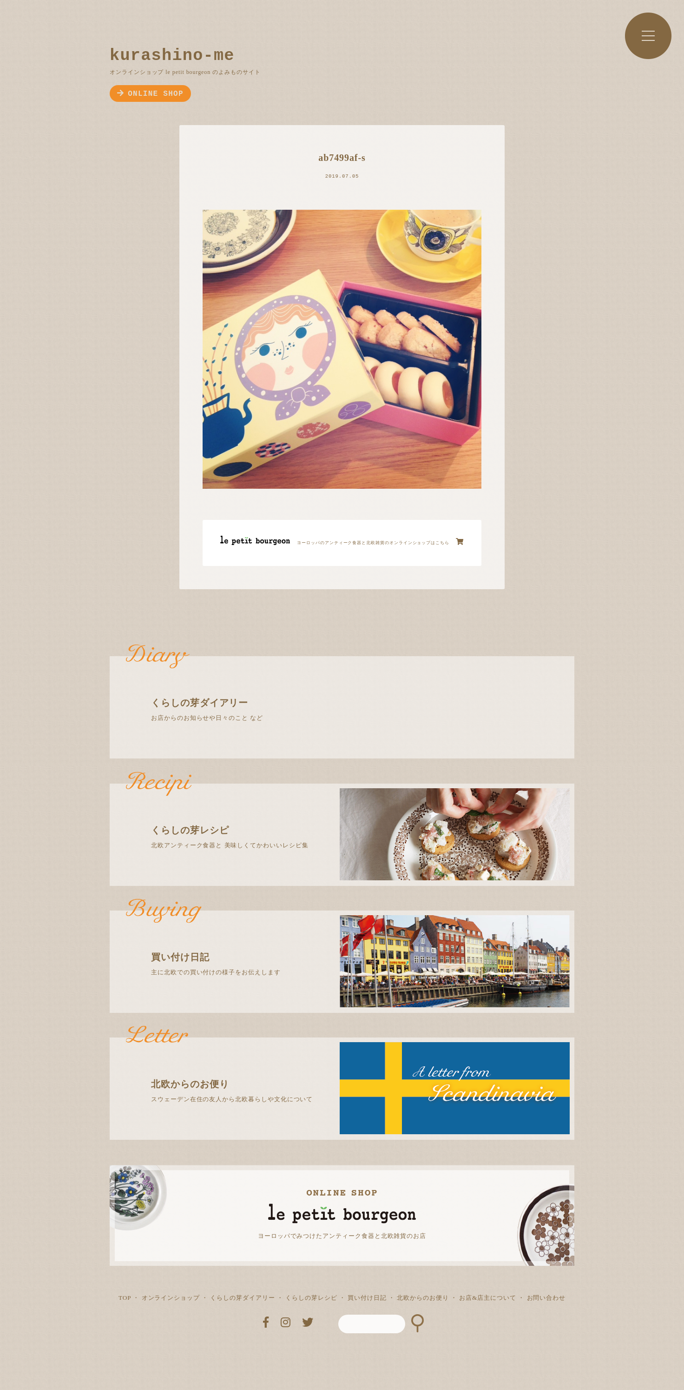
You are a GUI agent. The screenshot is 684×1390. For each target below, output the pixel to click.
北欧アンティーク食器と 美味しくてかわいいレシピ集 (350, 816)
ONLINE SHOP (150, 93)
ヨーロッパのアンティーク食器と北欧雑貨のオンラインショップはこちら (380, 542)
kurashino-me (172, 56)
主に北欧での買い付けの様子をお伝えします (350, 943)
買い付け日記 (367, 1297)
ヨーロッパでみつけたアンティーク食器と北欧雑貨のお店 (342, 1235)
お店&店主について (487, 1297)
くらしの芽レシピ (311, 1297)
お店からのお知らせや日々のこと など (350, 688)
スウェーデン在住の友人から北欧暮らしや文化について (350, 1070)
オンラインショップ (171, 1297)
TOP (124, 1297)
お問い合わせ (546, 1297)
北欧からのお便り (422, 1297)
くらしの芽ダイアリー (242, 1297)
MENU (648, 36)
